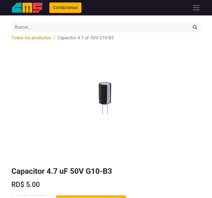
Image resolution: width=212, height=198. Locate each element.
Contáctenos (65, 7)
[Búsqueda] (195, 27)
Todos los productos (32, 37)
